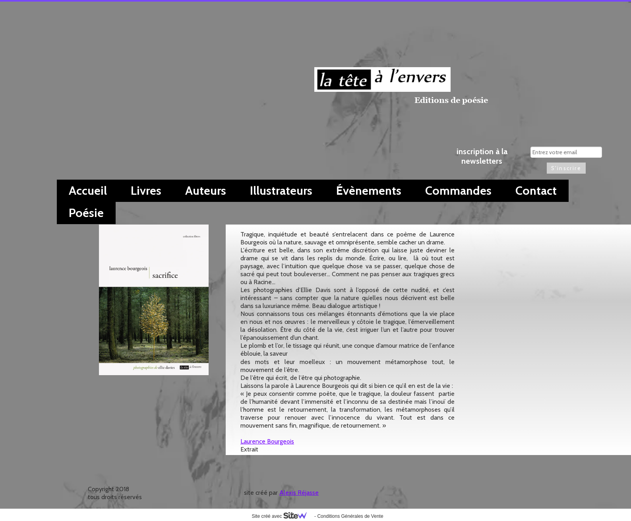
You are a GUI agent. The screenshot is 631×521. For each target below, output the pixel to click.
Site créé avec (282, 516)
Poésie (86, 212)
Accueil (88, 190)
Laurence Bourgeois (267, 441)
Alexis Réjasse (299, 492)
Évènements (368, 190)
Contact (536, 190)
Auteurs (205, 190)
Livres (146, 190)
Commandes (458, 190)
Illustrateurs (281, 190)
